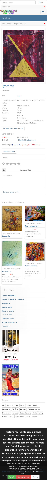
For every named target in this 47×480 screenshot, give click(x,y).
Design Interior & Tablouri (13, 299)
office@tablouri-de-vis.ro (26, 140)
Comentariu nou (9, 152)
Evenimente (6, 326)
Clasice (35, 413)
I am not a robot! (25, 170)
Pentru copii (6, 409)
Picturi (35, 405)
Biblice (28, 417)
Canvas (11, 417)
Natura (28, 405)
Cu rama (15, 413)
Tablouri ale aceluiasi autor (13, 128)
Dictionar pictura (8, 311)
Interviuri (6, 303)
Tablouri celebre (9, 295)
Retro (16, 405)
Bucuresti (10, 405)
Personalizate (19, 417)
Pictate (4, 417)
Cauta (41, 2)
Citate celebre (7, 315)
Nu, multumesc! (23, 477)
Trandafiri (15, 409)
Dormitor (23, 409)
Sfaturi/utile (7, 307)
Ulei (3, 405)
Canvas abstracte (25, 413)
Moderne (34, 417)
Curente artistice (8, 318)
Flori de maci (6, 413)
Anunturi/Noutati (9, 322)
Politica (35, 477)
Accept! (11, 477)
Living (41, 413)
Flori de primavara (34, 409)
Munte (22, 405)
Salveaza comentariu (10, 192)
